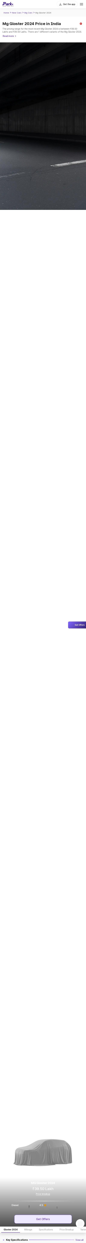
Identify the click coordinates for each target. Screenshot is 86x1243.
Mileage (28, 1229)
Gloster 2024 (11, 1229)
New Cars (16, 12)
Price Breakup (67, 1229)
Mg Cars (28, 12)
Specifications (46, 1229)
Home (6, 12)
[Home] (8, 4)
